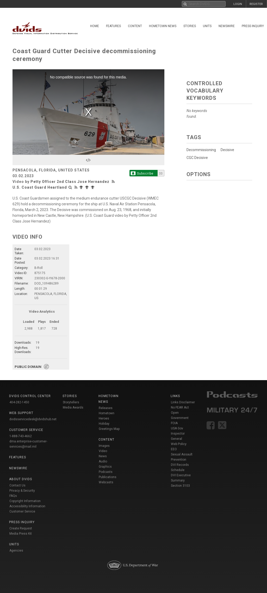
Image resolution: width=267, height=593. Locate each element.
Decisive (227, 150)
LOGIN (237, 4)
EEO (174, 449)
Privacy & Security (22, 490)
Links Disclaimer (183, 402)
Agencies (16, 550)
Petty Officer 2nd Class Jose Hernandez (69, 182)
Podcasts (106, 472)
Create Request (20, 528)
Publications (107, 477)
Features (113, 26)
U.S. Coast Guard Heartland (40, 187)
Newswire (227, 26)
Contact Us (17, 485)
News (103, 456)
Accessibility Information (27, 506)
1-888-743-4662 (20, 436)
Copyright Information (25, 501)
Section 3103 (180, 485)
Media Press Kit (20, 533)
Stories (189, 26)
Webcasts (106, 482)
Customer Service (22, 511)
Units (207, 26)
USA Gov (177, 428)
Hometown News (162, 26)
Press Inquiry (253, 26)
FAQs (13, 496)
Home (94, 26)
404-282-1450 (19, 402)
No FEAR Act (180, 407)
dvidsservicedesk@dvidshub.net (33, 419)
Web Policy (179, 444)
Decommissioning (201, 150)
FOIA (174, 423)
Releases (106, 408)
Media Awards (73, 407)
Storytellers (71, 402)
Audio (103, 461)
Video (103, 451)
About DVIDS (20, 479)
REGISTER (256, 4)
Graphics (105, 466)
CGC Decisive (197, 158)
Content (135, 26)
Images (104, 446)
